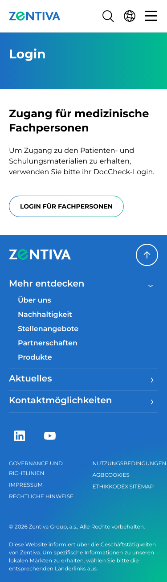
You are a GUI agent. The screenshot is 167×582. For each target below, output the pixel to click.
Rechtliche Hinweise (41, 496)
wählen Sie (100, 560)
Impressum (26, 485)
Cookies (117, 475)
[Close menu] (151, 285)
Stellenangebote (48, 329)
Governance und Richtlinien (36, 468)
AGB (99, 475)
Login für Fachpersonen (66, 206)
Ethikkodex (111, 487)
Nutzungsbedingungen (126, 463)
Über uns (34, 300)
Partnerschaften (47, 343)
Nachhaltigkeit (45, 315)
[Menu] (151, 380)
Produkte (35, 357)
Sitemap (141, 487)
